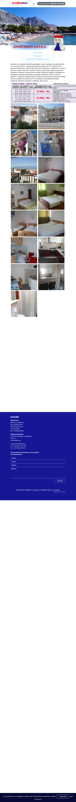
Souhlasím (63, 796)
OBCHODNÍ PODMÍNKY (23, 490)
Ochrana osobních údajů (42, 490)
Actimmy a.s (62, 491)
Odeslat (60, 481)
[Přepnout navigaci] (33, 3)
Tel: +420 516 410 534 (18, 448)
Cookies (57, 490)
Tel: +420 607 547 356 (18, 446)
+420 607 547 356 (57, 3)
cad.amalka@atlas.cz (18, 444)
